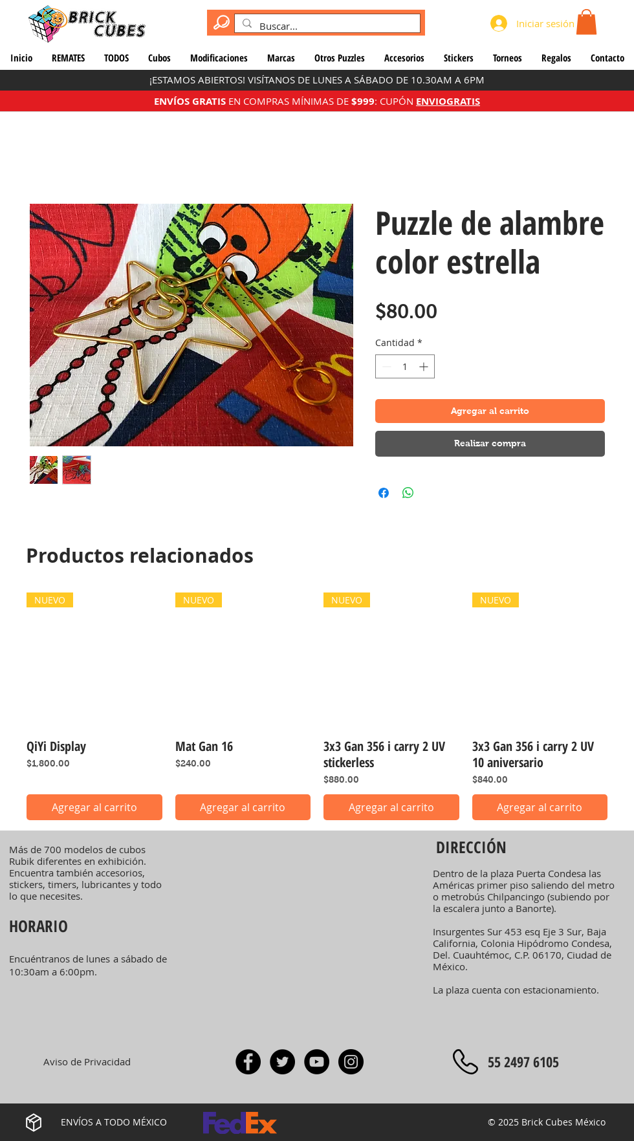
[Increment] (425, 366)
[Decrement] (385, 366)
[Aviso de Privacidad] (87, 1061)
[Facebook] (248, 1061)
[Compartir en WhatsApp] (408, 493)
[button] (586, 21)
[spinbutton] (405, 366)
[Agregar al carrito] (94, 807)
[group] (317, 706)
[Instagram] (351, 1061)
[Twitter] (282, 1061)
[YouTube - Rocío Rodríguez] (316, 1061)
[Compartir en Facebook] (383, 493)
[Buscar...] (326, 26)
